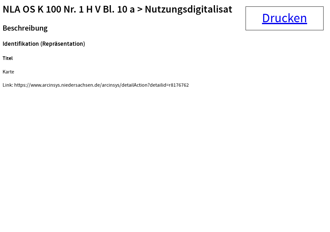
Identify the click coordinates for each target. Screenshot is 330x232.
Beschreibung (25, 28)
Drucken (284, 18)
